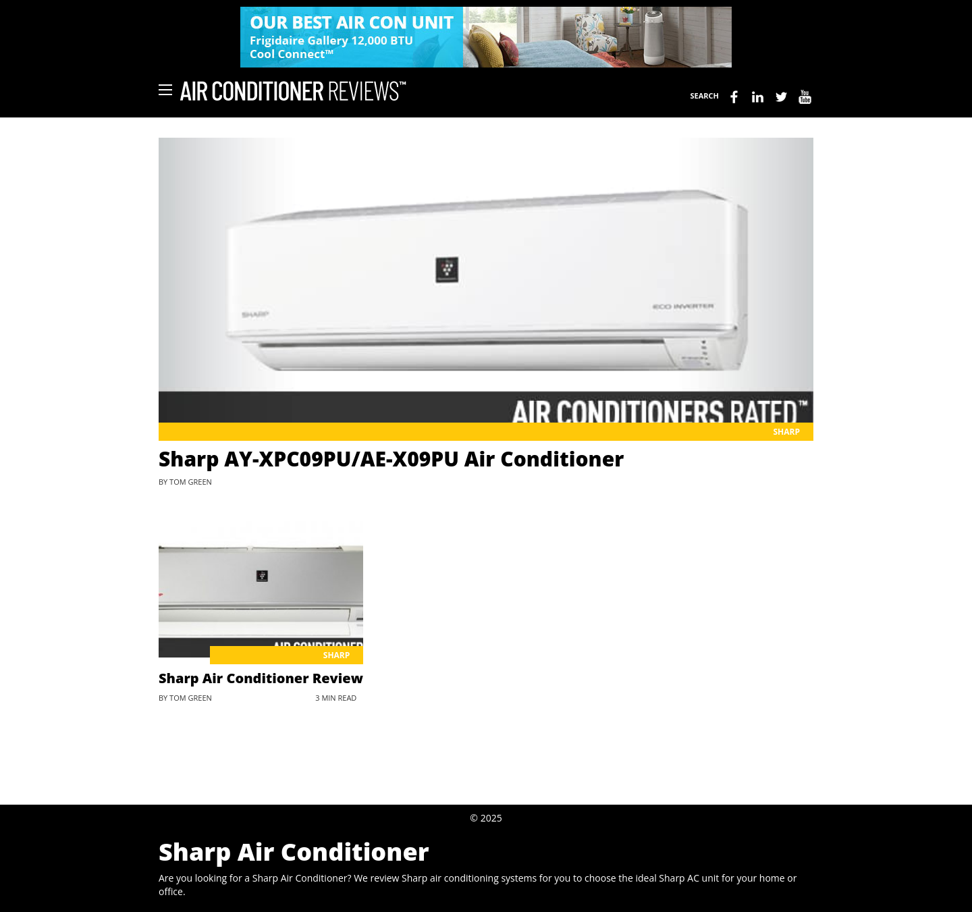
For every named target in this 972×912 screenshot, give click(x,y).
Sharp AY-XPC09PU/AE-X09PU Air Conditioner (391, 459)
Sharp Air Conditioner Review (261, 678)
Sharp (786, 431)
